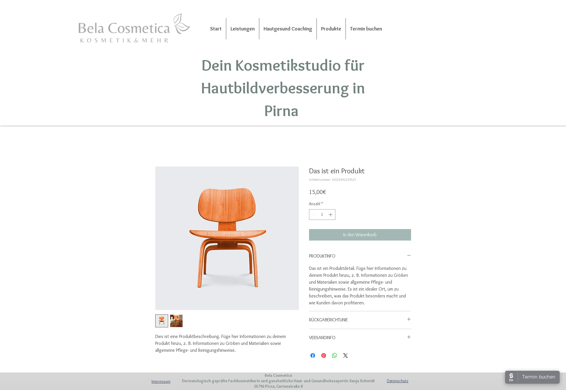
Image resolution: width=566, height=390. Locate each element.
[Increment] (331, 215)
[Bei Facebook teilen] (312, 355)
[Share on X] (345, 355)
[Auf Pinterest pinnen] (323, 355)
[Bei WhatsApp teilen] (334, 355)
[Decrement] (313, 215)
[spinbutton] (322, 215)
